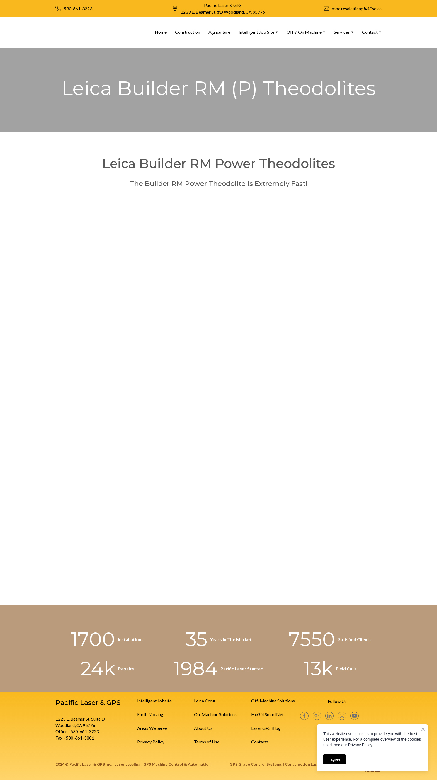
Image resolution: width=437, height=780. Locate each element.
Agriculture (219, 32)
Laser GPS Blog (266, 728)
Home (161, 32)
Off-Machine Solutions (273, 700)
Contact (370, 32)
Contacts (260, 741)
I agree (334, 759)
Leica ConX (204, 700)
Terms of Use (206, 741)
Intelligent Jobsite (154, 700)
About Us (203, 728)
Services (342, 32)
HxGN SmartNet (267, 714)
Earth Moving (150, 714)
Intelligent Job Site (256, 32)
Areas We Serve (152, 728)
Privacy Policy (150, 741)
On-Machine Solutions (215, 714)
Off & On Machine (304, 32)
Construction (187, 32)
